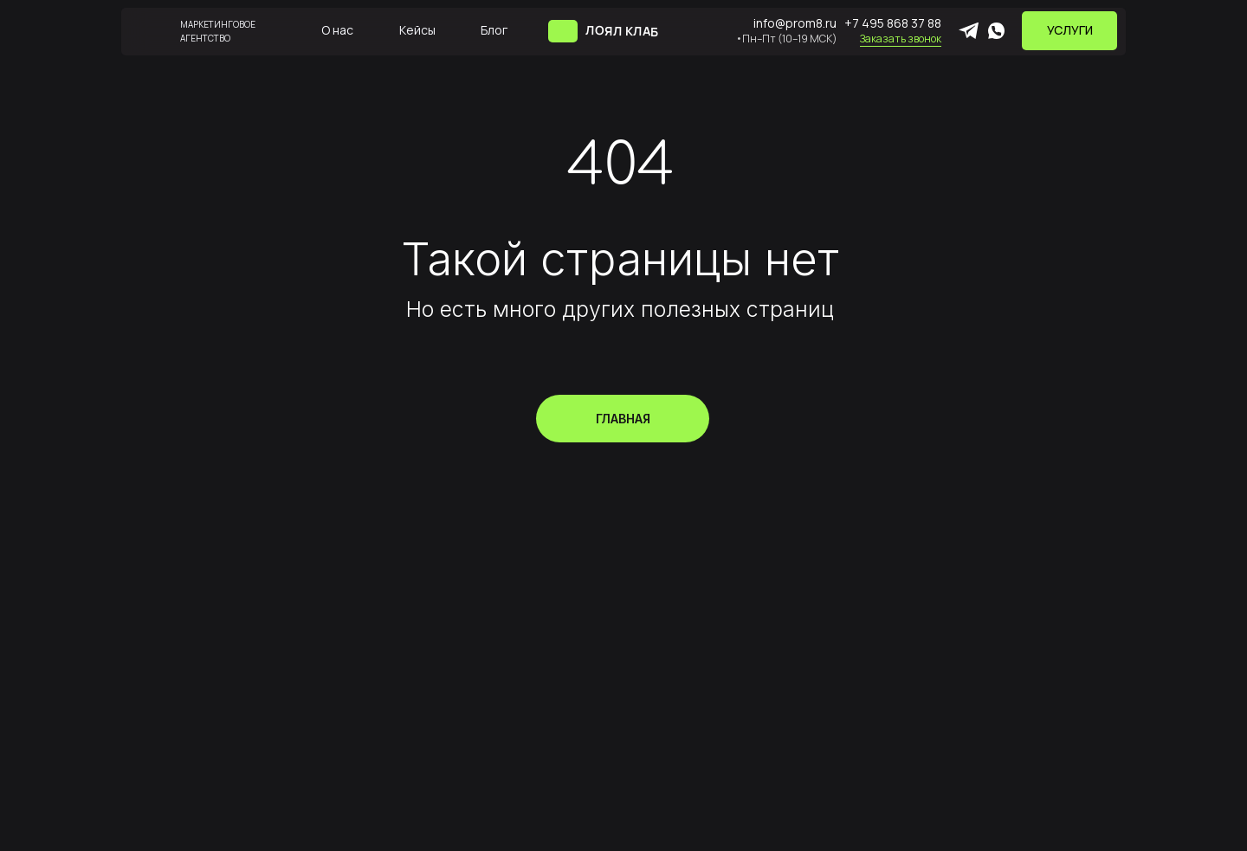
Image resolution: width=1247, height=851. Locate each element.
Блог (494, 30)
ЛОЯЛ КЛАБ (621, 30)
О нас (337, 30)
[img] (563, 31)
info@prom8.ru (795, 23)
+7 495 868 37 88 (892, 23)
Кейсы (417, 30)
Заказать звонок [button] (900, 38)
